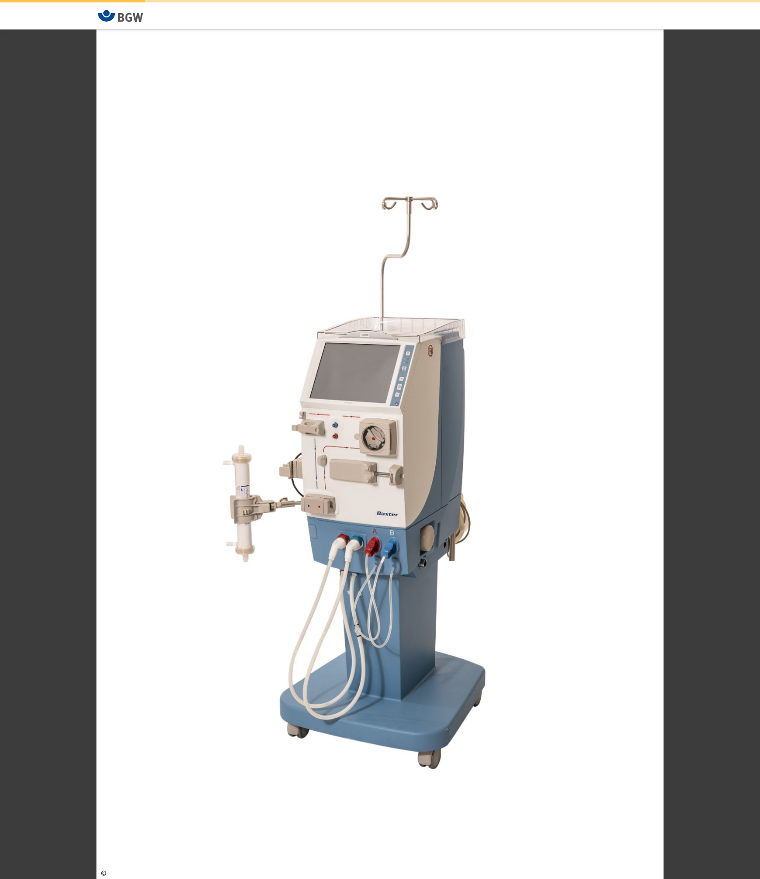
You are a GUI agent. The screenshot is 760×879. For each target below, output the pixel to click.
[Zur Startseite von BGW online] (120, 16)
